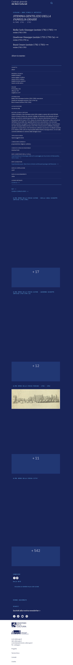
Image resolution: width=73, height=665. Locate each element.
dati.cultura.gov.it (17, 641)
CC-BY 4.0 (14, 182)
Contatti (14, 657)
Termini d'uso (15, 653)
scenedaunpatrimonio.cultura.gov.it (22, 643)
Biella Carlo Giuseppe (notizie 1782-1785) (33, 29)
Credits (14, 661)
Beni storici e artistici (31, 12)
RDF (13, 189)
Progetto (14, 649)
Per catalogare (16, 645)
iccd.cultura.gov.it (17, 639)
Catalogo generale (19, 2)
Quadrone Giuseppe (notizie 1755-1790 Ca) (34, 37)
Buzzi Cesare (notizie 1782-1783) (29, 44)
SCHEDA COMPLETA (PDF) (19, 191)
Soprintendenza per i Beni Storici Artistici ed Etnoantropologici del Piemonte (34, 164)
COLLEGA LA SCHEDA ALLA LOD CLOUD (26, 586)
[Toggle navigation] (51, 3)
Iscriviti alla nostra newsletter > (26, 610)
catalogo (16, 12)
